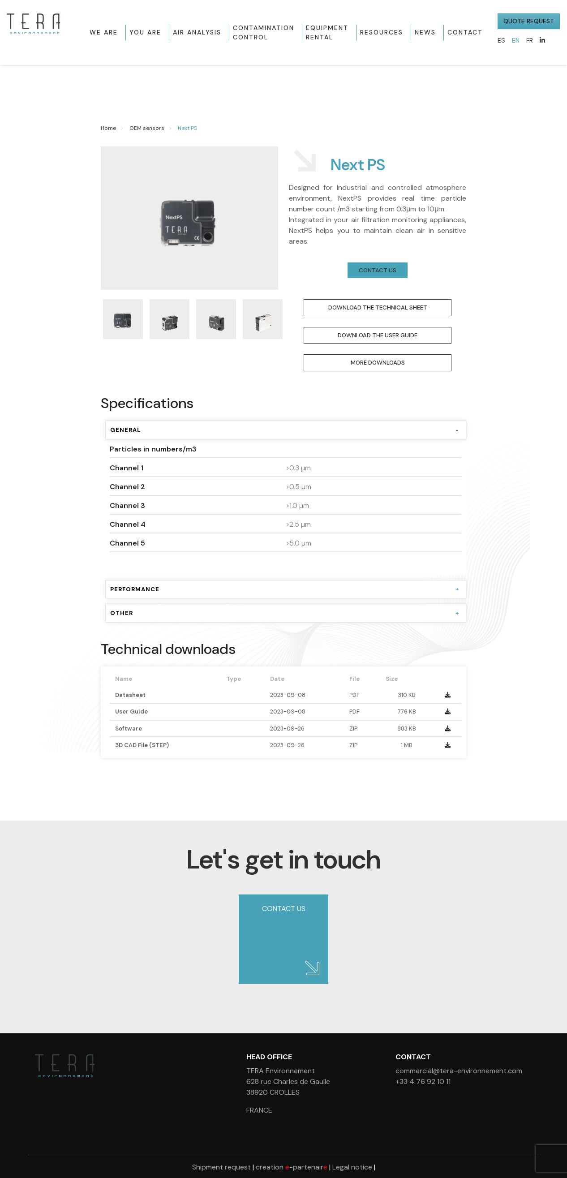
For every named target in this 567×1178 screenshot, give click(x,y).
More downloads (378, 362)
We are (104, 32)
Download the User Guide (377, 335)
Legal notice (352, 1167)
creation (291, 1167)
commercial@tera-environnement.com (458, 1070)
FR (529, 40)
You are (145, 32)
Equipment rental (327, 32)
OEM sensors (146, 128)
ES (501, 40)
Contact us (377, 270)
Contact (465, 32)
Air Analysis (197, 32)
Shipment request (221, 1167)
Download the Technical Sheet (377, 307)
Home (108, 128)
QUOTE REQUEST (528, 21)
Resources (381, 32)
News (425, 32)
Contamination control (263, 32)
